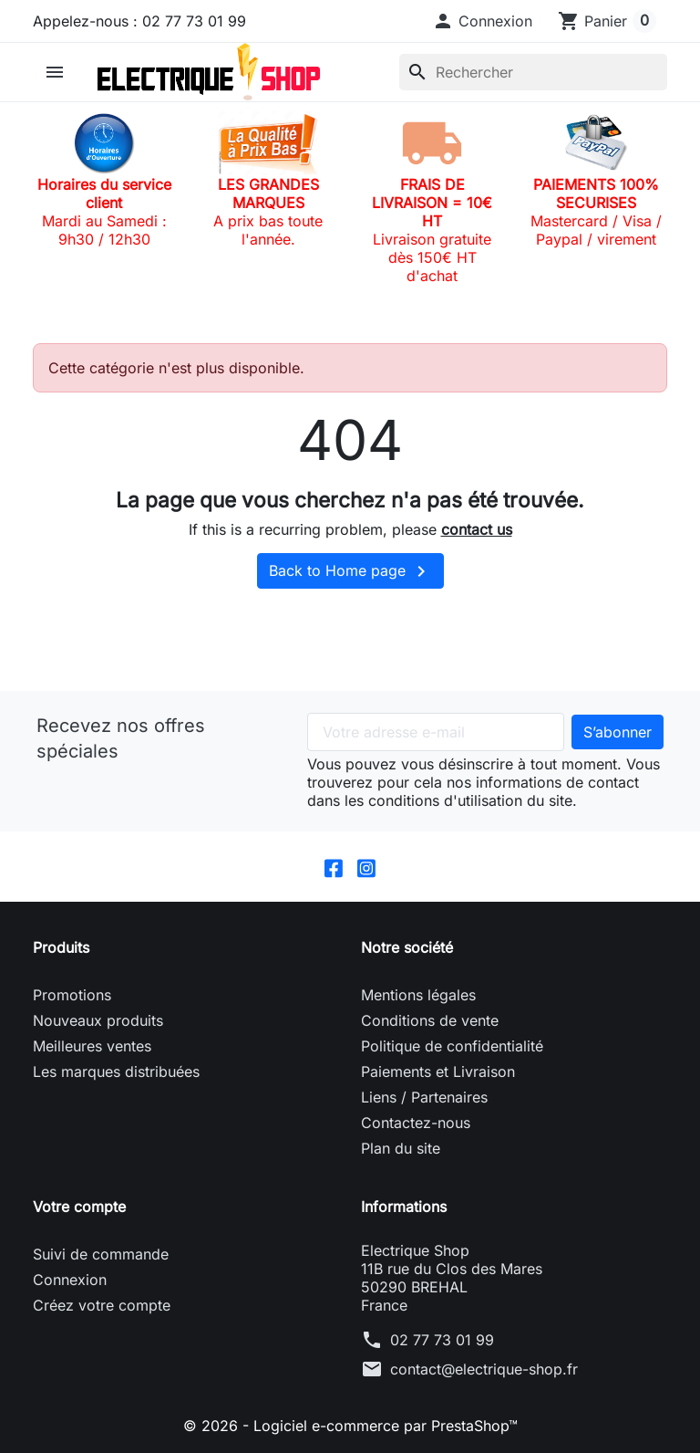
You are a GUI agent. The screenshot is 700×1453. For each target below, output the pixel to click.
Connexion (70, 1279)
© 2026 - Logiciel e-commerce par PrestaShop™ (350, 1425)
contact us (476, 529)
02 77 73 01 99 (442, 1340)
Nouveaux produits (98, 1020)
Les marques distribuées (116, 1071)
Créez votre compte (101, 1305)
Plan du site (400, 1148)
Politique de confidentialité (452, 1046)
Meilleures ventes (92, 1046)
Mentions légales (418, 995)
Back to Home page (350, 571)
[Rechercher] (533, 72)
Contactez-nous (415, 1122)
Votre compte (79, 1206)
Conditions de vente (430, 1020)
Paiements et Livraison (438, 1071)
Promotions (72, 995)
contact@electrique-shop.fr (484, 1369)
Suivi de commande (101, 1254)
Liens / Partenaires (424, 1097)
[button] (482, 21)
